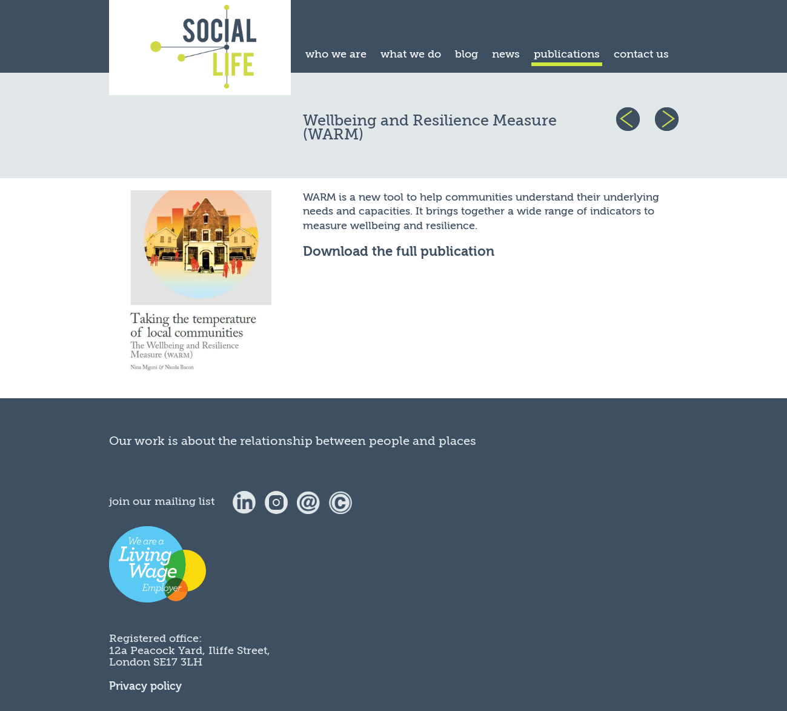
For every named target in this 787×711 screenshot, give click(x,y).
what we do (410, 54)
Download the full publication (398, 251)
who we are (336, 54)
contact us (641, 54)
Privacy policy (145, 686)
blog (466, 54)
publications (567, 54)
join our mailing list (161, 501)
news (506, 54)
